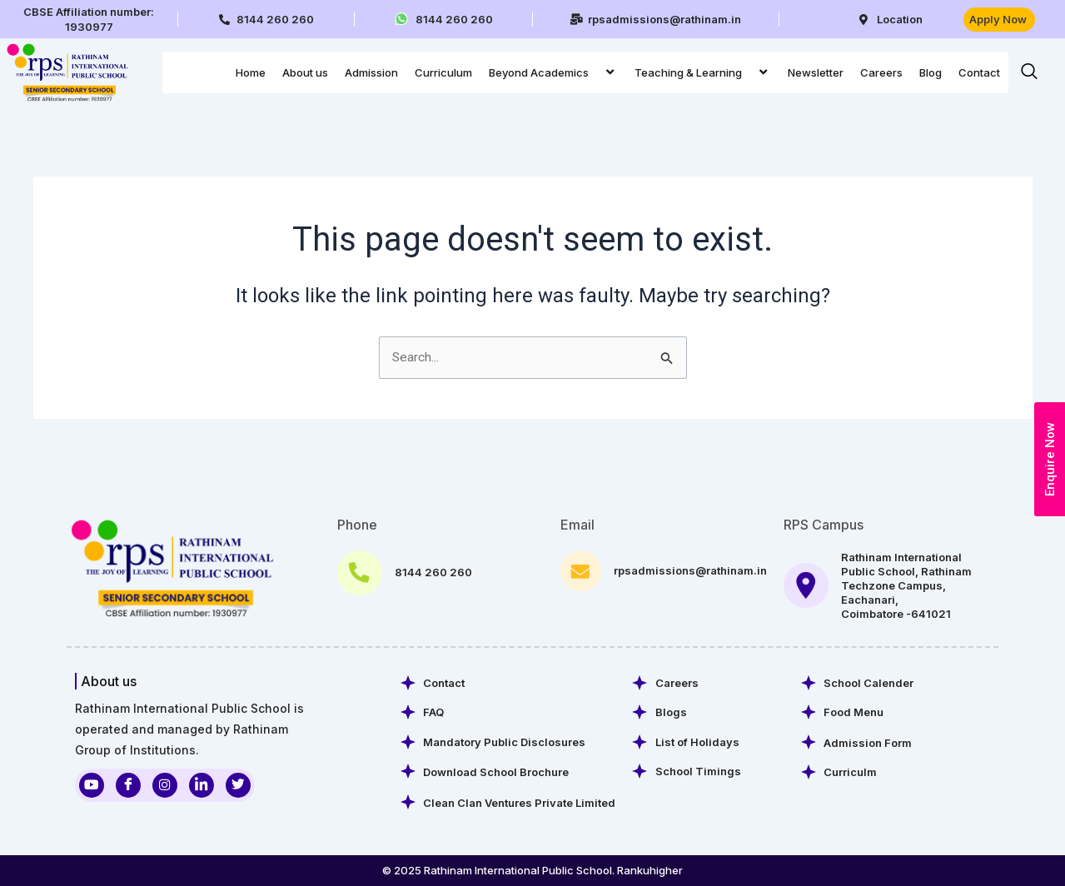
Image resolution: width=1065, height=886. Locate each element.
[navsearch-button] (1029, 72)
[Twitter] (238, 783)
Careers (881, 72)
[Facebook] (128, 783)
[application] (595, 72)
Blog (930, 72)
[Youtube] (91, 783)
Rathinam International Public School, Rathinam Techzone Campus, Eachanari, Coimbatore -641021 (906, 584)
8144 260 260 (433, 570)
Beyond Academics (553, 72)
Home (251, 72)
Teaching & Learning (703, 72)
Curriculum (443, 72)
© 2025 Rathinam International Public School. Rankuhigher (532, 870)
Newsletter (816, 72)
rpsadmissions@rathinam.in (690, 568)
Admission (371, 72)
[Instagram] (164, 783)
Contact (979, 72)
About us (305, 72)
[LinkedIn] (201, 783)
